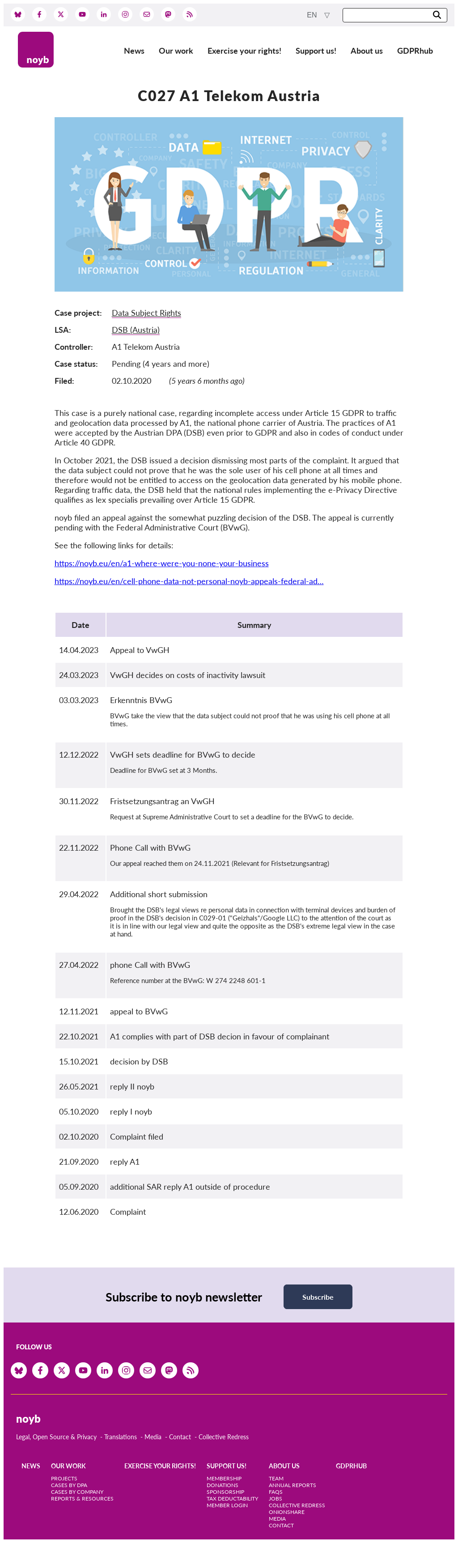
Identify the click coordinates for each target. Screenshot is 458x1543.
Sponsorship (225, 1491)
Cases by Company (77, 1491)
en (313, 15)
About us (367, 50)
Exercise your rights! (244, 50)
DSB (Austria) (136, 330)
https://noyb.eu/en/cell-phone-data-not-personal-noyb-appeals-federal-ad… (189, 581)
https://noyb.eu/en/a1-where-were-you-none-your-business (162, 563)
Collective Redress (224, 1437)
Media (152, 1437)
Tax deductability (232, 1498)
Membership (224, 1478)
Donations (222, 1485)
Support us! (316, 50)
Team (276, 1478)
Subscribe (318, 1297)
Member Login (227, 1505)
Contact (180, 1437)
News (134, 50)
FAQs (276, 1491)
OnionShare (287, 1512)
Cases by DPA (69, 1485)
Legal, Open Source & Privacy (56, 1437)
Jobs (275, 1498)
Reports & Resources (82, 1498)
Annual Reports (292, 1485)
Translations (120, 1437)
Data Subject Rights (146, 313)
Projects (64, 1478)
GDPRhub (415, 50)
